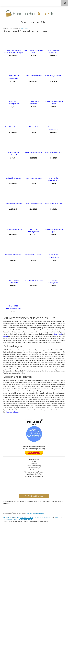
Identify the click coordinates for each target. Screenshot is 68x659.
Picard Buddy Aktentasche (13, 101)
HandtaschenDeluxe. (12, 540)
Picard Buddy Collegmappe (36, 229)
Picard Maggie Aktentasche (13, 408)
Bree (55, 462)
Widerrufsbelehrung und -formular (23, 645)
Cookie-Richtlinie (7, 647)
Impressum (6, 645)
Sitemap (16, 647)
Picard (60, 462)
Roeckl (5, 464)
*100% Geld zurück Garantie (34, 624)
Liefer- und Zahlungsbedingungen (35, 641)
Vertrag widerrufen (26, 647)
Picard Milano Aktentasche (36, 152)
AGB (11, 645)
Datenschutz (57, 645)
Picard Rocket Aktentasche (13, 357)
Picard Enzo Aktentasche (13, 178)
